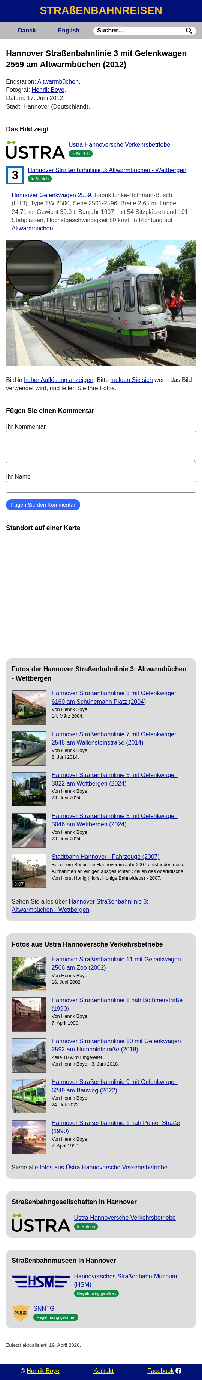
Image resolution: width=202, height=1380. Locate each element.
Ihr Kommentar (101, 443)
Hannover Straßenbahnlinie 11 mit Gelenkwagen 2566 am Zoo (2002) (116, 963)
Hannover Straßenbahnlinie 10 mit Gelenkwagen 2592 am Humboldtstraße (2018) (116, 1045)
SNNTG (43, 1308)
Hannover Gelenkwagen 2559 (51, 195)
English (68, 30)
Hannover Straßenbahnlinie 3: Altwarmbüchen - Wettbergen (107, 170)
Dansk (27, 30)
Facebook (160, 1371)
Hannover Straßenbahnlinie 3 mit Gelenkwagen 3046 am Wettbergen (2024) (115, 820)
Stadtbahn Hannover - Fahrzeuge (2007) (106, 857)
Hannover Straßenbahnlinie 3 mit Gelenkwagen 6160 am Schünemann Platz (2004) (115, 697)
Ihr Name (101, 483)
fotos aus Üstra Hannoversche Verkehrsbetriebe (104, 1167)
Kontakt (103, 1371)
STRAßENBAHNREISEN (101, 10)
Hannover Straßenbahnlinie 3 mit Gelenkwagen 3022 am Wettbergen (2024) (115, 779)
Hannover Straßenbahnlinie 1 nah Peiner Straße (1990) (116, 1127)
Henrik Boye (48, 90)
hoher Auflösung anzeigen (58, 380)
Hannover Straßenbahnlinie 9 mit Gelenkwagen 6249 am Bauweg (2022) (115, 1086)
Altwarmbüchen (58, 81)
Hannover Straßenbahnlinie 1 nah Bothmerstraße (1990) (117, 1004)
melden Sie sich (132, 380)
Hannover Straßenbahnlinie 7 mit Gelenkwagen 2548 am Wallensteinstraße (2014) (115, 738)
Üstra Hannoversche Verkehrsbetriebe (119, 145)
